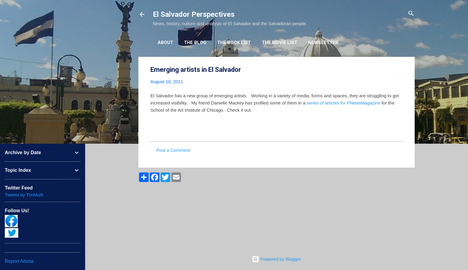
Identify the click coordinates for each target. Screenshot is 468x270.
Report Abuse (19, 261)
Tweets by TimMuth (24, 194)
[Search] (411, 14)
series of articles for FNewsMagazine (344, 102)
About (165, 42)
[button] (399, 70)
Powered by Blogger (276, 259)
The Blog (195, 42)
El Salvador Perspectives (194, 14)
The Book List (234, 42)
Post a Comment (173, 150)
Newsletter (323, 42)
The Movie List (279, 42)
